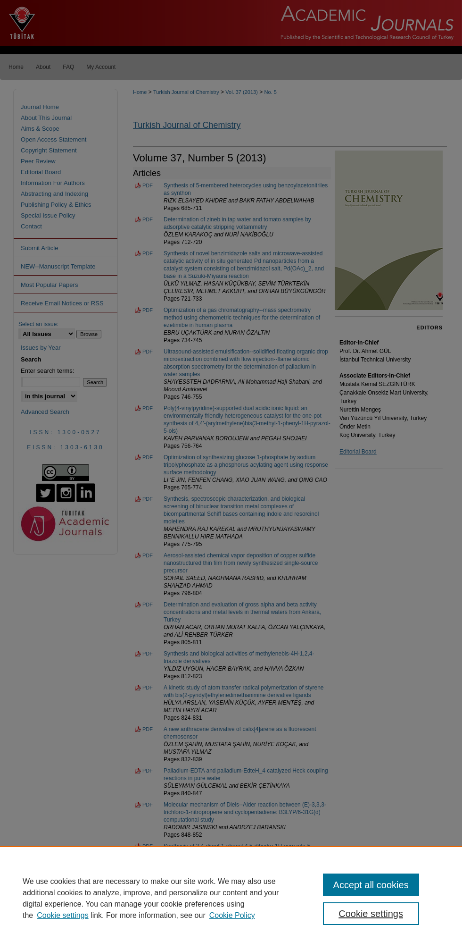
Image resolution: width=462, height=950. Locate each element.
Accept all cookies (371, 885)
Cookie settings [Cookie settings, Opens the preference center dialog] (370, 913)
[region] (231, 898)
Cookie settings (62, 915)
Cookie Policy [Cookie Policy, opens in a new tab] (232, 915)
